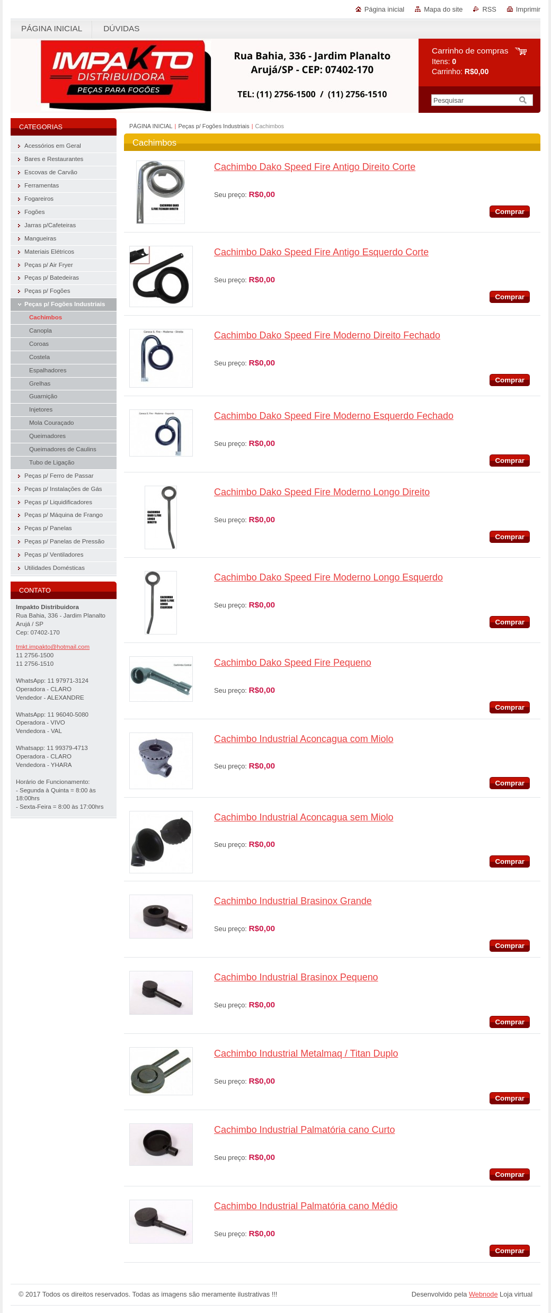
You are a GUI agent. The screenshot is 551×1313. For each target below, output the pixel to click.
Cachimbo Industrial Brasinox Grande (293, 901)
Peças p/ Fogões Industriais (213, 126)
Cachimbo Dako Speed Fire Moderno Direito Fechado (327, 335)
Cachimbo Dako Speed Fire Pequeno (292, 662)
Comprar (510, 212)
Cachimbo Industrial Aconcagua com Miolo (303, 739)
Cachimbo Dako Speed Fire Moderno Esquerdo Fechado (334, 415)
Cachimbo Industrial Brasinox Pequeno (296, 977)
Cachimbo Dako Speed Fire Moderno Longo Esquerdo (328, 577)
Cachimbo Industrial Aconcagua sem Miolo (303, 817)
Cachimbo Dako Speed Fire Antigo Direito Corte (314, 167)
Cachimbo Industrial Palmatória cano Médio (305, 1206)
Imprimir (528, 9)
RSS (489, 9)
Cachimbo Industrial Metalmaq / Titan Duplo (306, 1053)
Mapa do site (443, 9)
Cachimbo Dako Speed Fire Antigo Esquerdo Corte (321, 252)
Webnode (483, 1294)
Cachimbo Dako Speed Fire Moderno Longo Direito (322, 492)
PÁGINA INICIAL (151, 126)
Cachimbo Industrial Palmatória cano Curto (304, 1129)
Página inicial (384, 9)
